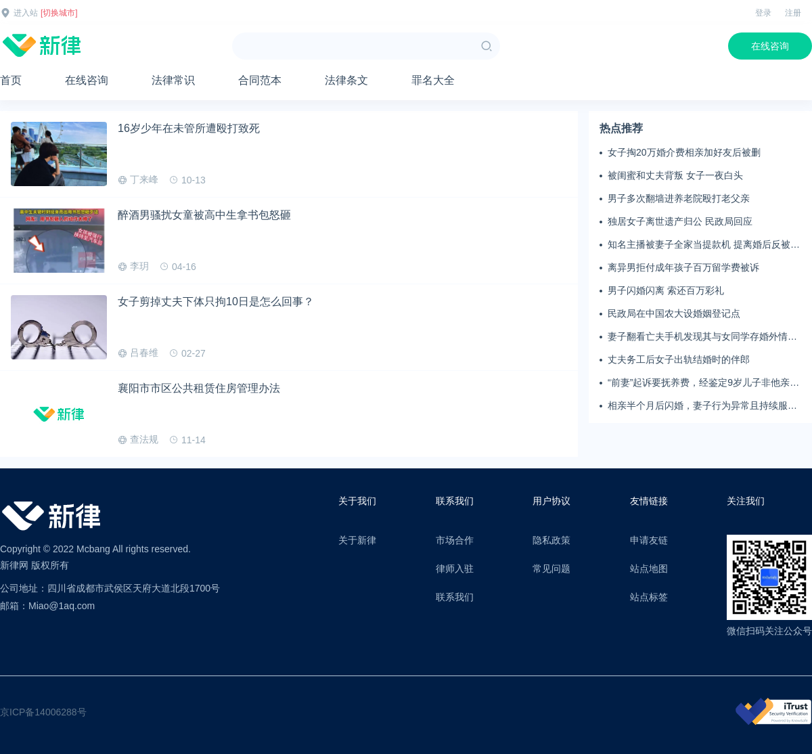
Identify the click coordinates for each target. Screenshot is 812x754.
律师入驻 (455, 568)
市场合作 (455, 540)
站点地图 (649, 568)
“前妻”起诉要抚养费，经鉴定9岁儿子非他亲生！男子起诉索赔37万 (699, 383)
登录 (763, 13)
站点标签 (649, 597)
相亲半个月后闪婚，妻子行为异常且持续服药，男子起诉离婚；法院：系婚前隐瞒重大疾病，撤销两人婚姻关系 (702, 406)
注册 (793, 13)
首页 (11, 80)
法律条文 (346, 80)
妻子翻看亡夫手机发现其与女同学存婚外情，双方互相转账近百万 (702, 337)
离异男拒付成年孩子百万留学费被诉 (683, 267)
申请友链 (649, 540)
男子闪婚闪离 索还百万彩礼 (666, 290)
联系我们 (455, 597)
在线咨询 (770, 46)
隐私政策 (551, 540)
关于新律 (357, 540)
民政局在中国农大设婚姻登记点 (674, 313)
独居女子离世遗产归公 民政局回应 (680, 221)
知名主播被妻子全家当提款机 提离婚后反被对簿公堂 (704, 245)
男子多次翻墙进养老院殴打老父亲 (679, 198)
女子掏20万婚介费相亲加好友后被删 (684, 152)
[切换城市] (59, 13)
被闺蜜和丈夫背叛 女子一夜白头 (675, 175)
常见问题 (551, 568)
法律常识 (173, 80)
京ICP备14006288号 (43, 712)
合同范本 (259, 80)
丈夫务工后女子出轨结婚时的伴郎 (679, 359)
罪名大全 (433, 80)
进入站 (26, 13)
